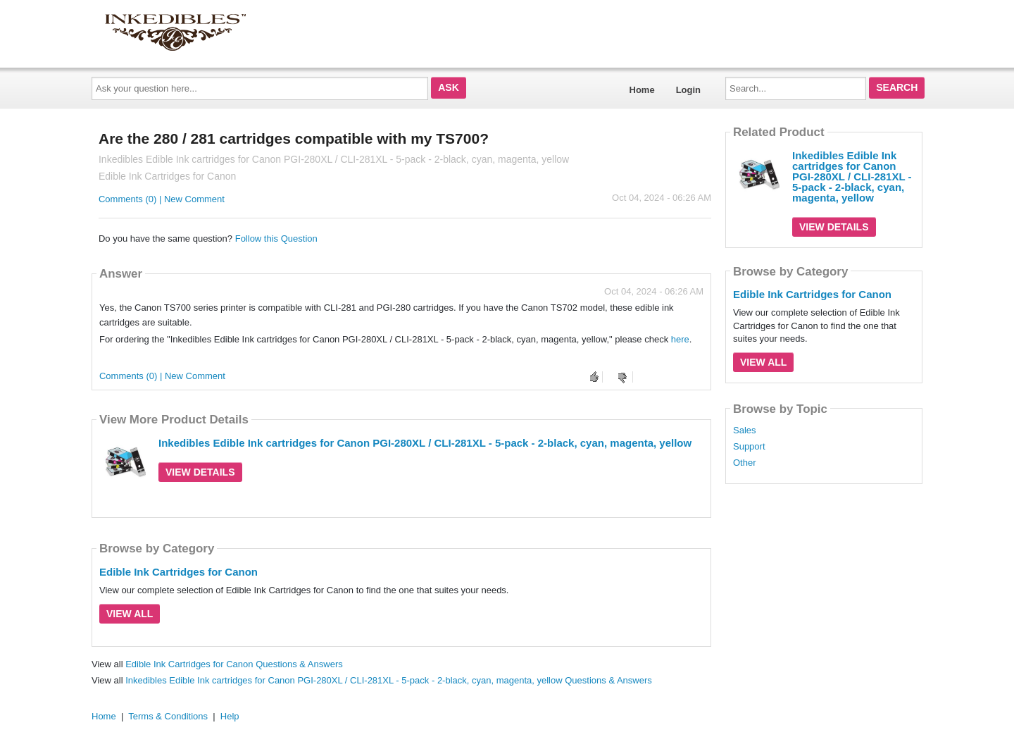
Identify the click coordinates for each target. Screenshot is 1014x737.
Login (688, 90)
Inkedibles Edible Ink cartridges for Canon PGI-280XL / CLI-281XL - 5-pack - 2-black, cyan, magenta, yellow (424, 443)
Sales (744, 430)
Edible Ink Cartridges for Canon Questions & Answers (234, 664)
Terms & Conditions (168, 716)
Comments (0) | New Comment (162, 199)
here (680, 339)
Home (642, 90)
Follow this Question (276, 238)
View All (129, 613)
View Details (200, 472)
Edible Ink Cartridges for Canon (178, 572)
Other (744, 463)
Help (229, 716)
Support (749, 447)
